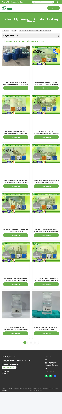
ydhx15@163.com (9, 389)
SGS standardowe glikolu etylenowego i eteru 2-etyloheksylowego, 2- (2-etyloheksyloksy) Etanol (46, 193)
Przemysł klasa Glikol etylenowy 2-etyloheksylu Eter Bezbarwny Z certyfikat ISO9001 (15, 87)
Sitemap (10, 410)
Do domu (6, 30)
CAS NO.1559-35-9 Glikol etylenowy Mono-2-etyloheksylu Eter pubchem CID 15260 (46, 245)
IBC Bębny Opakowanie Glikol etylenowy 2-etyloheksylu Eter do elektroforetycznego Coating (15, 245)
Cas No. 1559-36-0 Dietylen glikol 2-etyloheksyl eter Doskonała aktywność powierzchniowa (16, 351)
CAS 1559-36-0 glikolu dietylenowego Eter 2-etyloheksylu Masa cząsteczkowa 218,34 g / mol (46, 298)
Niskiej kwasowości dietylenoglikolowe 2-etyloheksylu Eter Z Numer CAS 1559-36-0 (16, 193)
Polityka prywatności (4, 411)
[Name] (52, 2)
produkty (14, 30)
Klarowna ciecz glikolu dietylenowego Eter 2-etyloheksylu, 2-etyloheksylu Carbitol (15, 298)
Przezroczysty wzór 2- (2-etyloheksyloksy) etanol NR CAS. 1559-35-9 (46, 140)
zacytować (53, 8)
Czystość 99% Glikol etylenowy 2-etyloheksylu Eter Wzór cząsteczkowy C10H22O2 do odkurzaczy (15, 140)
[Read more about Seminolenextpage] (33, 364)
